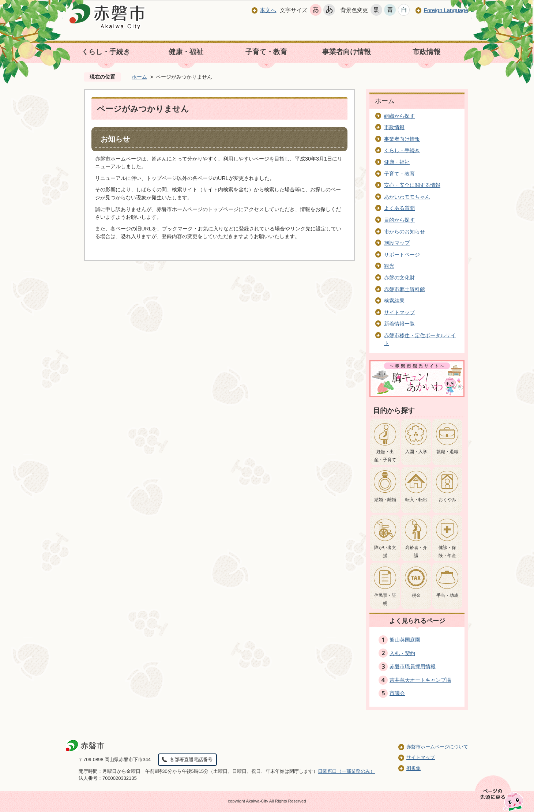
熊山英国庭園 (405, 640)
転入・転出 (416, 499)
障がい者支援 (385, 551)
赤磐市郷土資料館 (404, 289)
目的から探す (399, 220)
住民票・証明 (385, 599)
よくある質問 (399, 208)
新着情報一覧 (399, 324)
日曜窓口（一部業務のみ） (346, 771)
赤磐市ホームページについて (437, 746)
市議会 (397, 693)
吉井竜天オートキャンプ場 (420, 680)
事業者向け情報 (346, 52)
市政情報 (426, 52)
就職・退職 (447, 452)
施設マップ (397, 243)
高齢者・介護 (416, 551)
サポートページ (402, 254)
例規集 (413, 768)
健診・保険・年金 (447, 551)
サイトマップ (399, 312)
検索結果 (394, 301)
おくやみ (447, 499)
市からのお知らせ (404, 231)
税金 (416, 595)
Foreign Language (446, 10)
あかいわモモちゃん (407, 197)
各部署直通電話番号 (191, 759)
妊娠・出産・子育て (385, 456)
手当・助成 (447, 595)
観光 (389, 266)
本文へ (268, 10)
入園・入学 (416, 452)
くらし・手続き (106, 52)
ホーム (139, 77)
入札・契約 (402, 653)
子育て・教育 (266, 52)
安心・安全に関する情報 (412, 185)
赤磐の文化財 (399, 278)
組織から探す (399, 116)
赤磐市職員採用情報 (413, 666)
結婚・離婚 (385, 499)
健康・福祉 (186, 52)
